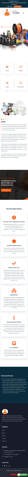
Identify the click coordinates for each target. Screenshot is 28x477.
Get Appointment (6, 190)
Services (4, 438)
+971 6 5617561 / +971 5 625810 (16, 13)
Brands (3, 433)
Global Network (14, 295)
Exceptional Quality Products (14, 245)
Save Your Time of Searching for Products (14, 222)
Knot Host (16, 474)
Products (4, 435)
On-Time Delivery (14, 347)
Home (3, 430)
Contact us (4, 441)
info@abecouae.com (13, 1)
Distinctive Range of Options (14, 322)
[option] (14, 36)
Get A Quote (17, 6)
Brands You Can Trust (14, 267)
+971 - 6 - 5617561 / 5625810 (7, 178)
